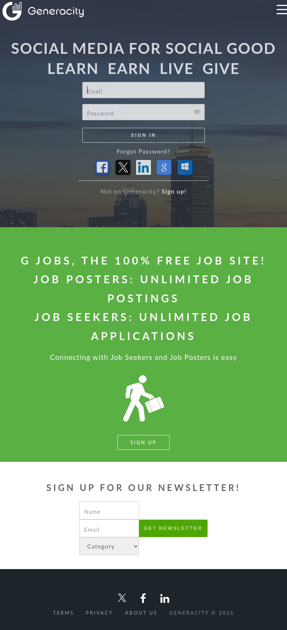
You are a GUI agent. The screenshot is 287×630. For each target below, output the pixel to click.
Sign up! (174, 191)
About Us (141, 613)
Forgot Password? (143, 151)
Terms (63, 613)
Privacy (99, 613)
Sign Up (143, 442)
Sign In (143, 135)
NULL (109, 546)
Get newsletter (173, 528)
